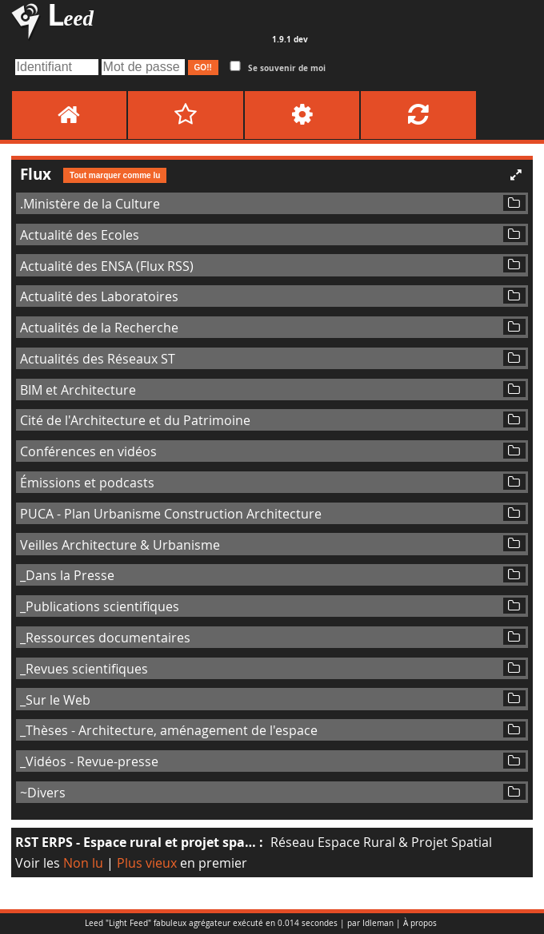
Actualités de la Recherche (99, 327)
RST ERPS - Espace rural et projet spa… (135, 842)
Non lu (83, 863)
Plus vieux (147, 863)
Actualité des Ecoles (79, 235)
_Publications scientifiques (99, 606)
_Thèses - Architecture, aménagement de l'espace (169, 730)
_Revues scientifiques (84, 669)
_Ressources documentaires (105, 637)
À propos (420, 923)
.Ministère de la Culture (90, 204)
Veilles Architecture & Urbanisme (120, 545)
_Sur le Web (55, 700)
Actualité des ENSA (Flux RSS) (107, 266)
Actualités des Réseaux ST (97, 359)
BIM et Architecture (78, 390)
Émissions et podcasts (87, 482)
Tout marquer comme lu (115, 175)
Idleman (378, 923)
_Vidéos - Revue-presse (89, 761)
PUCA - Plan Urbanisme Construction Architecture (171, 514)
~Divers (43, 792)
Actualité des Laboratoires (99, 296)
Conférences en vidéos (88, 451)
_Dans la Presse (67, 575)
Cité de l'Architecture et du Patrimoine (135, 420)
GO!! (203, 67)
